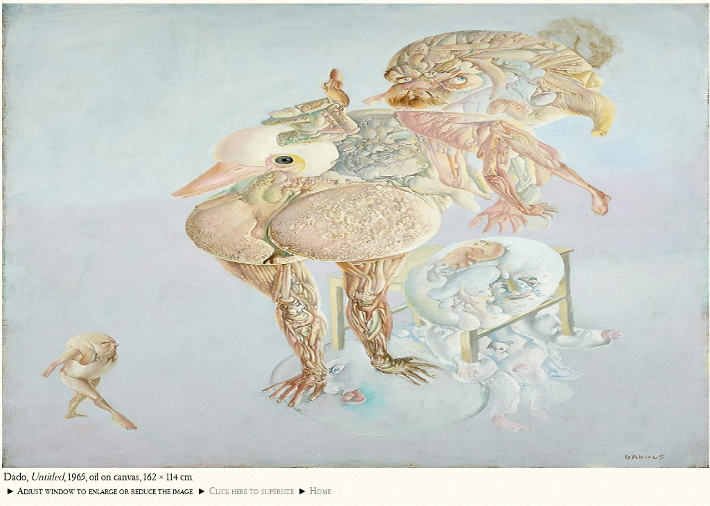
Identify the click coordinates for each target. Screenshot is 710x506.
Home (320, 491)
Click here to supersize (251, 491)
